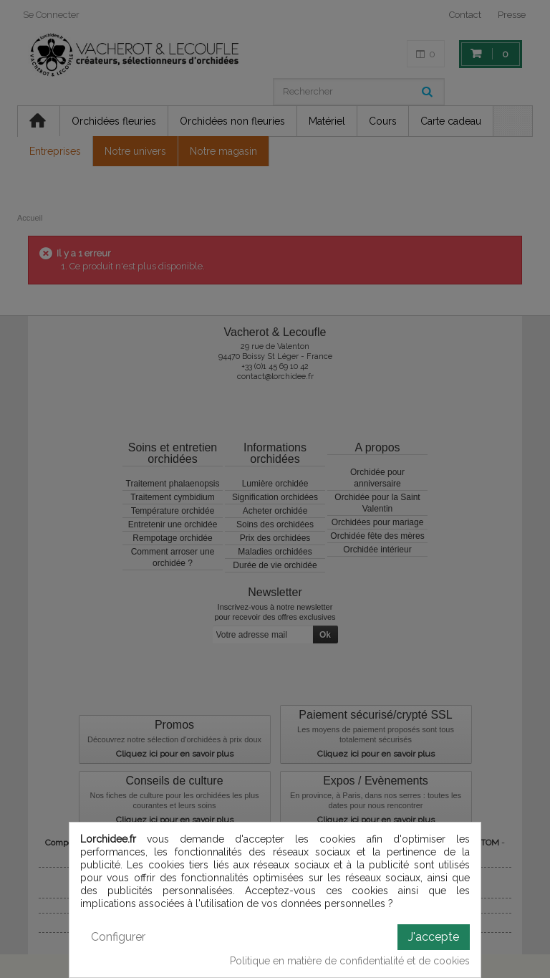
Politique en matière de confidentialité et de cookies (350, 961)
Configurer (118, 937)
